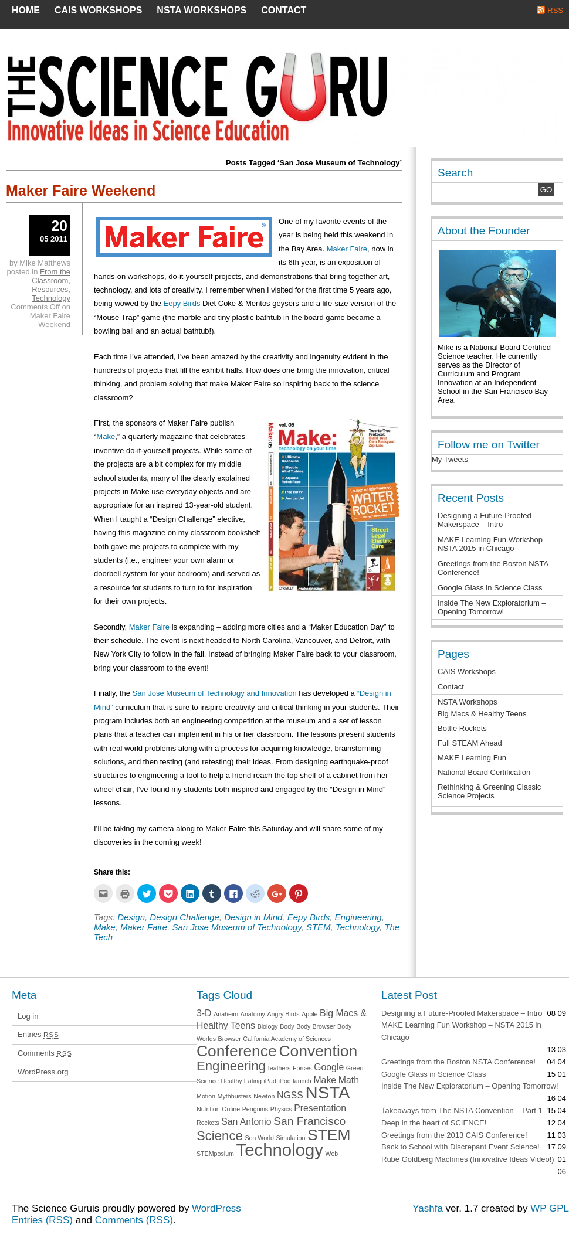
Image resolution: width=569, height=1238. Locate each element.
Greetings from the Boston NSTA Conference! (458, 1061)
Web (332, 1153)
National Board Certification (484, 772)
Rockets (208, 1122)
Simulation (291, 1137)
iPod (284, 1080)
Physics (281, 1109)
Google (329, 1067)
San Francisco (309, 1121)
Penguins (255, 1109)
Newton (264, 1096)
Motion (206, 1096)
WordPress (216, 1208)
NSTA (328, 1092)
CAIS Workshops (98, 10)
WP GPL (549, 1208)
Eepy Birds (182, 303)
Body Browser (315, 1026)
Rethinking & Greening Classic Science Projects (489, 791)
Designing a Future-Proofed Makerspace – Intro (484, 520)
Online (231, 1109)
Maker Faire (347, 248)
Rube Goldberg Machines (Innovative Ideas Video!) (467, 1159)
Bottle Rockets (462, 728)
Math (348, 1080)
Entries (38, 1034)
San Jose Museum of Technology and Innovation (215, 693)
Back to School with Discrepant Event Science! (460, 1146)
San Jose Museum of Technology (236, 927)
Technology (358, 927)
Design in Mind (253, 917)
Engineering (358, 917)
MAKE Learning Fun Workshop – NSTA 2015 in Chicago (493, 544)
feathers (279, 1068)
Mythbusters (235, 1096)
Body (287, 1026)
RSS (555, 10)
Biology (268, 1026)
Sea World (259, 1137)
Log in (28, 1016)
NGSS (290, 1095)
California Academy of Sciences (287, 1038)
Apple (309, 1014)
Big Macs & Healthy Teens (482, 713)
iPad (269, 1080)
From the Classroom (51, 276)
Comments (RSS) (134, 1220)
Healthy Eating (241, 1080)
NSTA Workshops (201, 10)
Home (26, 10)
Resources (50, 289)
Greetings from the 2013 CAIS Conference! (454, 1135)
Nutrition (208, 1109)
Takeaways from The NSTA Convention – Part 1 (462, 1110)
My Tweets (450, 459)
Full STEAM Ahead (470, 743)
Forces (302, 1068)
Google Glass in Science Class (490, 587)
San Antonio (246, 1122)
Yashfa (427, 1208)
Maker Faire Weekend (80, 190)
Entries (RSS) (42, 1220)
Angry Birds (283, 1014)
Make (105, 436)
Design (131, 917)
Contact (283, 10)
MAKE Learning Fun (472, 757)
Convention (318, 1051)
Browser (229, 1038)
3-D (204, 1013)
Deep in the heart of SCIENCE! (433, 1122)
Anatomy (253, 1014)
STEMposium (215, 1153)
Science (220, 1135)
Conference (237, 1051)
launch (302, 1080)
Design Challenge (184, 917)
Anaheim (226, 1014)
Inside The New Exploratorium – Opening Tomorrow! (492, 607)
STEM (318, 927)
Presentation (320, 1108)
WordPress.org (43, 1071)
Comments (45, 1053)
